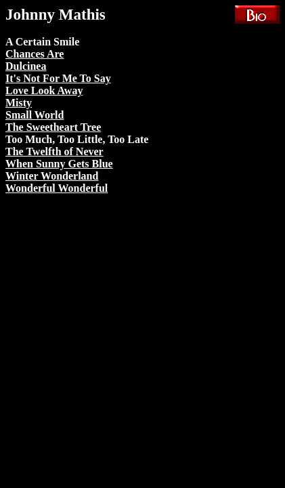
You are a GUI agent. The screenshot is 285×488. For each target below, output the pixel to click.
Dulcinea (25, 66)
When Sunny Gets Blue (59, 163)
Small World (34, 115)
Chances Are (34, 54)
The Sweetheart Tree (53, 127)
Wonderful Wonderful (56, 188)
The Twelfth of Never (54, 151)
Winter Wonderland (51, 176)
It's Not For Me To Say (58, 78)
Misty (18, 102)
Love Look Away (44, 90)
